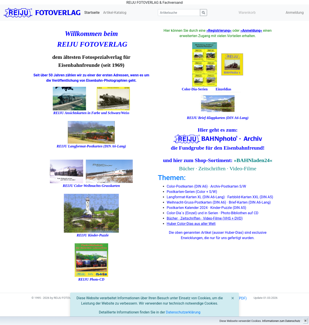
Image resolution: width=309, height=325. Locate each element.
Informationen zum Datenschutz (281, 321)
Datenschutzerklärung (183, 312)
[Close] (233, 298)
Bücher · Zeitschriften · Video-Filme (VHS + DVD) (205, 218)
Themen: (172, 177)
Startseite (92, 12)
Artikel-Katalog (114, 12)
